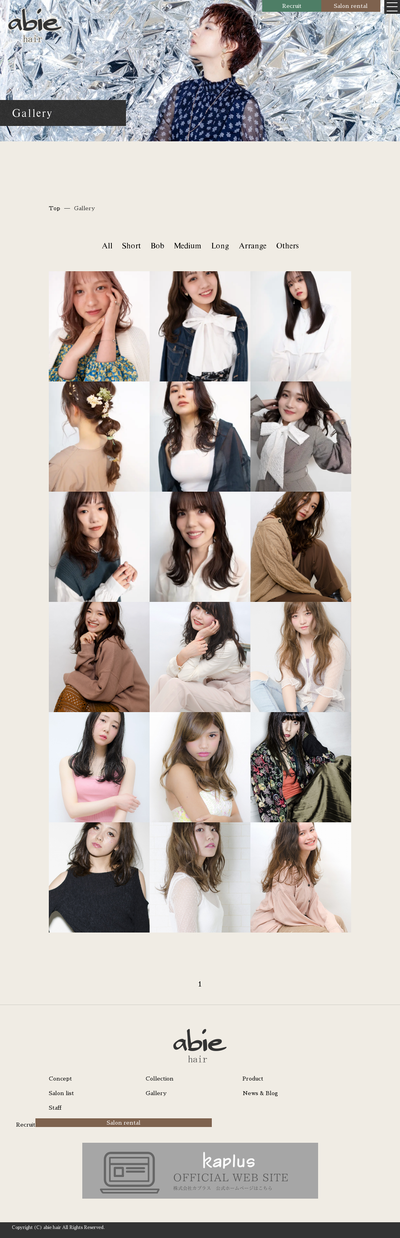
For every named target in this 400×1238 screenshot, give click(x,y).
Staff (55, 1107)
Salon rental (351, 6)
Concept (60, 1078)
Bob (157, 245)
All (107, 245)
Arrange (252, 245)
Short (131, 245)
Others (287, 245)
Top (54, 208)
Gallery (156, 1093)
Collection (160, 1078)
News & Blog (260, 1093)
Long (220, 245)
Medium (187, 245)
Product (253, 1078)
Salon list (61, 1093)
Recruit (292, 6)
